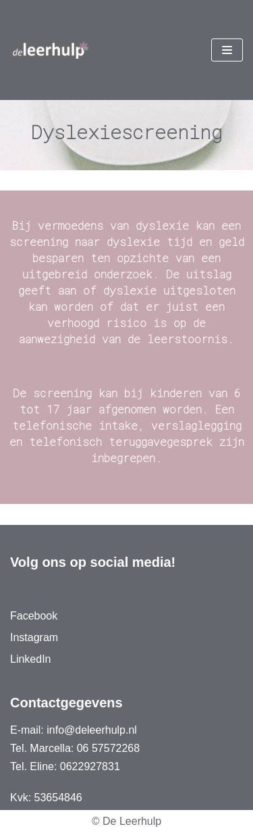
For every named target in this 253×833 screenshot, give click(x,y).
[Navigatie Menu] (227, 50)
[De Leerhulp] (50, 50)
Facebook (33, 616)
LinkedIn (30, 659)
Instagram (34, 637)
